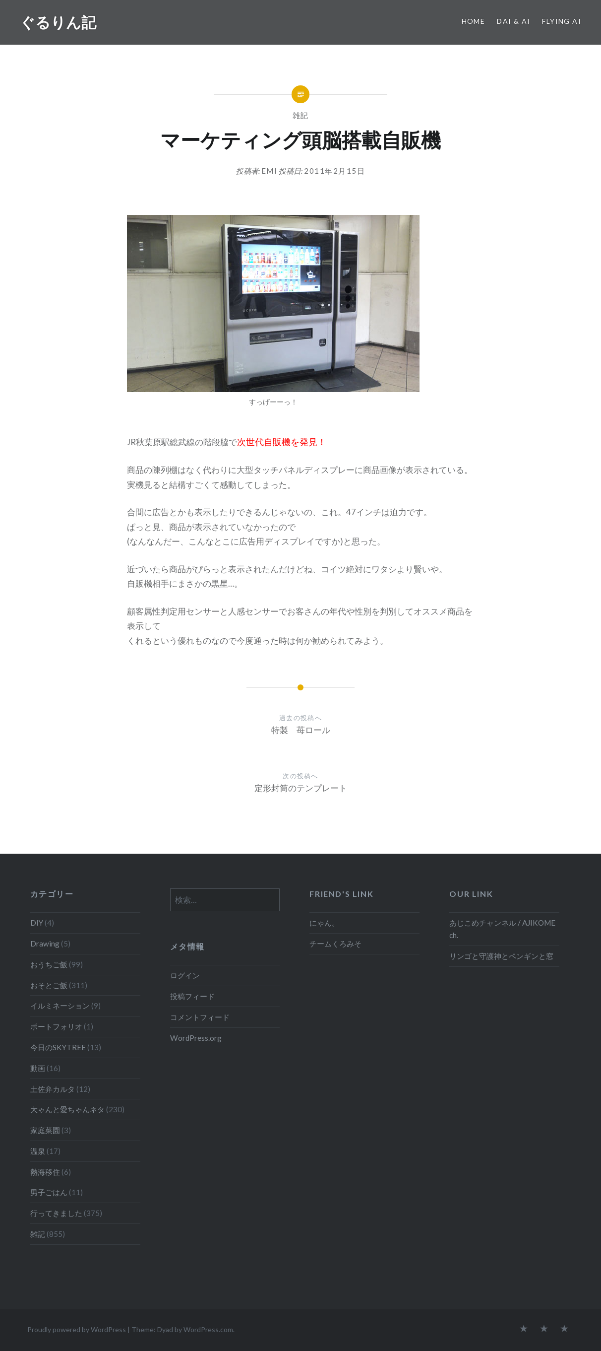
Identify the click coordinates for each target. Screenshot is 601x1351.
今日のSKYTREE (58, 1047)
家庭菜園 (45, 1130)
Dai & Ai (513, 21)
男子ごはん (48, 1192)
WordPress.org (196, 1037)
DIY (36, 922)
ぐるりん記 (58, 22)
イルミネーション (60, 1005)
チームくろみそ (335, 943)
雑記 (301, 115)
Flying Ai (561, 21)
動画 (37, 1068)
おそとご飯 (48, 985)
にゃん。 (324, 922)
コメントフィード (200, 1017)
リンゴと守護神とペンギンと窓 (501, 955)
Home (473, 21)
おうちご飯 (48, 964)
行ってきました (56, 1213)
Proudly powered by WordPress (76, 1329)
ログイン (185, 975)
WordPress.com (208, 1329)
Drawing (45, 943)
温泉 (37, 1151)
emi (269, 170)
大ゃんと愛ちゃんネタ (67, 1109)
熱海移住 (45, 1171)
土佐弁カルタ (52, 1088)
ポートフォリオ (56, 1026)
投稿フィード (192, 996)
